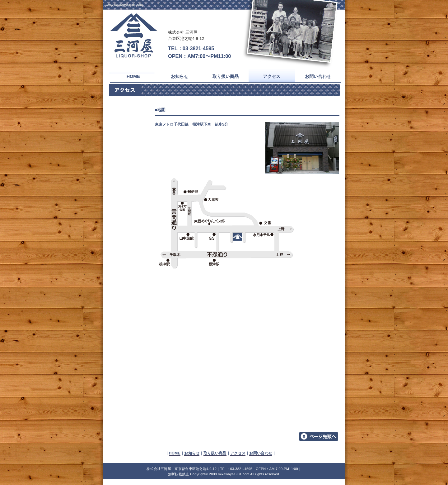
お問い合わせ (260, 453)
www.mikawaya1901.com (124, 5)
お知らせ (191, 453)
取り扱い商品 (214, 453)
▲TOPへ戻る (319, 436)
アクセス (237, 453)
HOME (174, 453)
